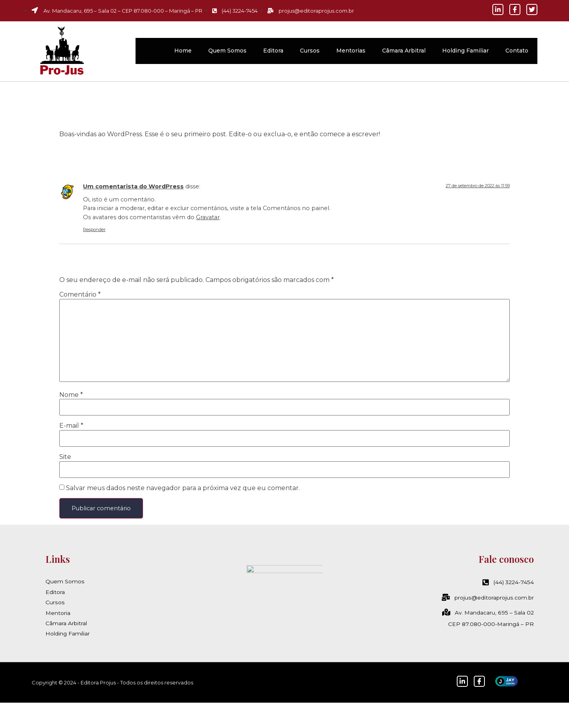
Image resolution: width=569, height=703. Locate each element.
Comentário (80, 294)
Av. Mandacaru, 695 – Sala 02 (488, 613)
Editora (273, 50)
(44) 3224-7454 (508, 582)
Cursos (310, 50)
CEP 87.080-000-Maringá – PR (490, 624)
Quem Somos (227, 50)
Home (183, 50)
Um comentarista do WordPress (133, 186)
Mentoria (57, 613)
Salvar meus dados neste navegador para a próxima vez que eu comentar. (183, 488)
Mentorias (351, 50)
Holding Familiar (465, 50)
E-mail (71, 426)
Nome (71, 395)
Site (65, 457)
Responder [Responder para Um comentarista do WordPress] (94, 229)
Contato (516, 50)
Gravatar (208, 217)
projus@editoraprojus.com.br (488, 597)
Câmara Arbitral (404, 50)
